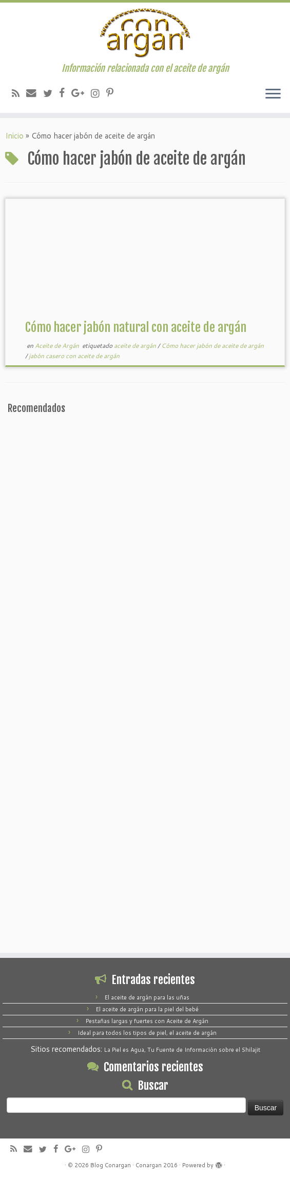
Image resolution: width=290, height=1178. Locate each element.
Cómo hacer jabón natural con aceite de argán (135, 327)
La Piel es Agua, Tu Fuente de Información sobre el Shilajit (182, 1050)
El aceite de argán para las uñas (147, 997)
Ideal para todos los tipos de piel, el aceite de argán (147, 1033)
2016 (170, 1165)
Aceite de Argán (58, 345)
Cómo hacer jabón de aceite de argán (212, 345)
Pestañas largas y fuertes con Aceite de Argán (147, 1021)
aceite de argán (136, 345)
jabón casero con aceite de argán (74, 355)
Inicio (14, 135)
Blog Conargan (110, 1165)
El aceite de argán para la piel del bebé (147, 1009)
